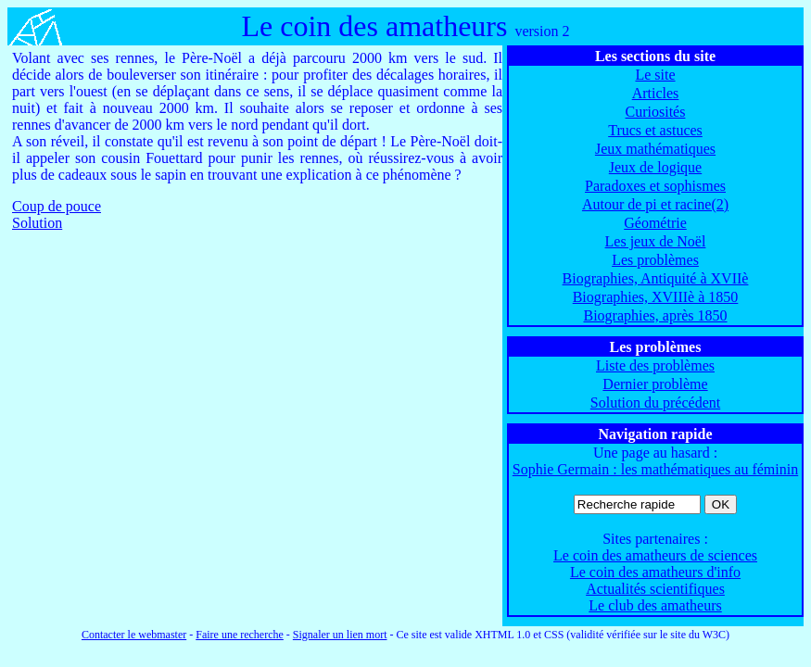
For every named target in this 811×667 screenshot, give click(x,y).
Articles (655, 93)
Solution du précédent (655, 402)
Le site (655, 74)
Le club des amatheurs (655, 605)
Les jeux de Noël (655, 241)
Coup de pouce (56, 206)
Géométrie (655, 223)
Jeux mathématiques (655, 149)
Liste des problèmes (655, 365)
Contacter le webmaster (134, 634)
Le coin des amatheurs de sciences (655, 555)
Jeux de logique (655, 167)
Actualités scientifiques (655, 589)
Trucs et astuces (655, 130)
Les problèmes (655, 260)
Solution (37, 223)
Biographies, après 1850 (655, 315)
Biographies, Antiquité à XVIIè (656, 278)
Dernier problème (654, 384)
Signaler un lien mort (340, 634)
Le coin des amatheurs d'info (655, 572)
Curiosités (656, 112)
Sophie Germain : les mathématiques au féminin (655, 469)
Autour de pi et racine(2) (655, 204)
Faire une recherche (240, 634)
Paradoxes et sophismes (655, 186)
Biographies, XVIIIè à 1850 (656, 297)
